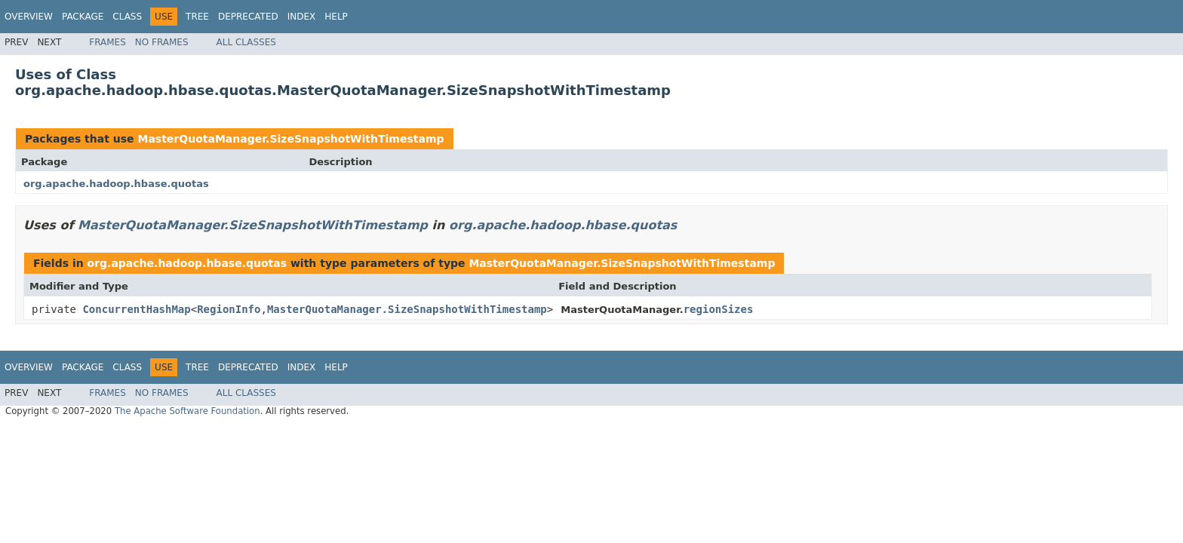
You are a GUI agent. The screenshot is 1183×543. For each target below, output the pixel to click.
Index (301, 16)
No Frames (162, 42)
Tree (197, 16)
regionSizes (719, 309)
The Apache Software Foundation (187, 411)
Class (127, 16)
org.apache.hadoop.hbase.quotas (116, 183)
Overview (29, 16)
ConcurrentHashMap (136, 309)
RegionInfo (228, 309)
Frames (107, 42)
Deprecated (248, 16)
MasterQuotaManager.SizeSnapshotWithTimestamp (290, 139)
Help (336, 16)
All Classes (246, 42)
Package (82, 16)
